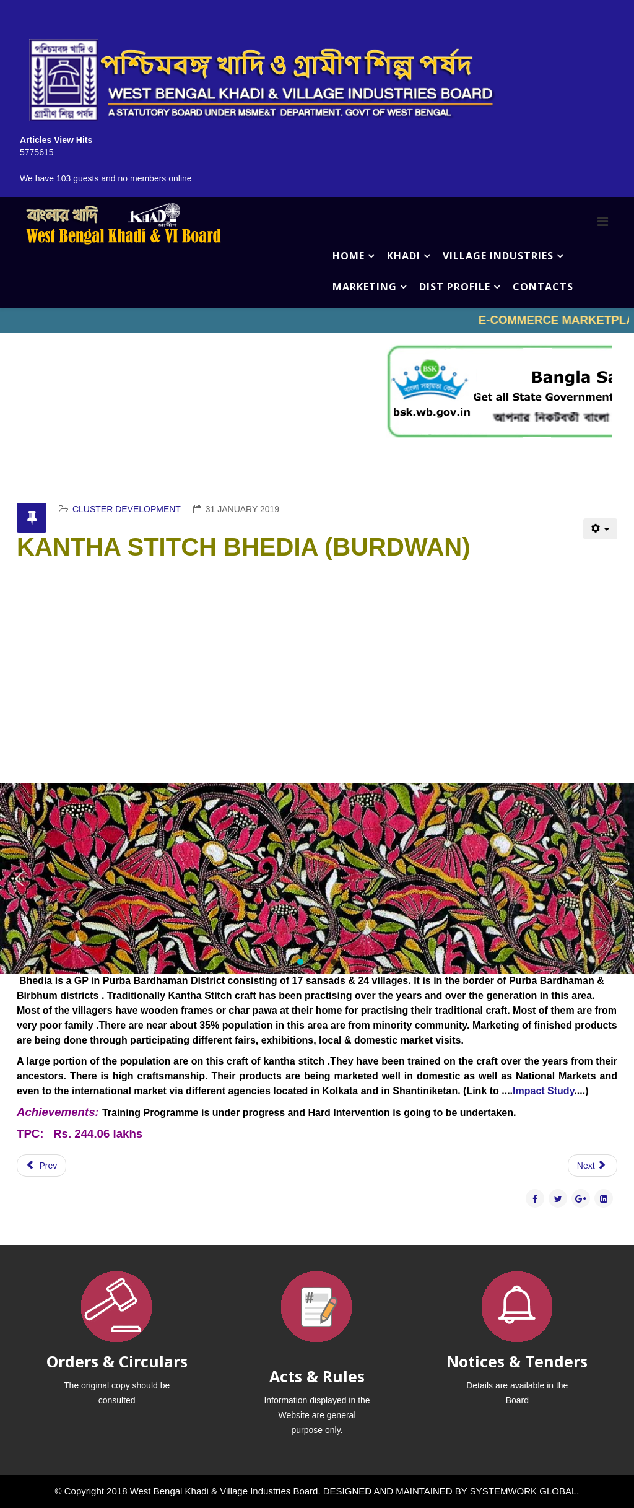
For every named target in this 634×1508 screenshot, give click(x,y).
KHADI (403, 256)
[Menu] (602, 221)
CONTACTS (543, 287)
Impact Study (543, 1091)
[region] (317, 878)
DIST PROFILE (454, 287)
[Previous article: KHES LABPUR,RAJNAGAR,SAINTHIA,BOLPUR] (41, 1165)
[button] (19, 879)
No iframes (317, 320)
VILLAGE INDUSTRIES (498, 256)
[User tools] (600, 528)
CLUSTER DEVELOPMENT (126, 509)
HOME (348, 256)
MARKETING (364, 287)
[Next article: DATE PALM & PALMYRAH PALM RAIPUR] (592, 1165)
